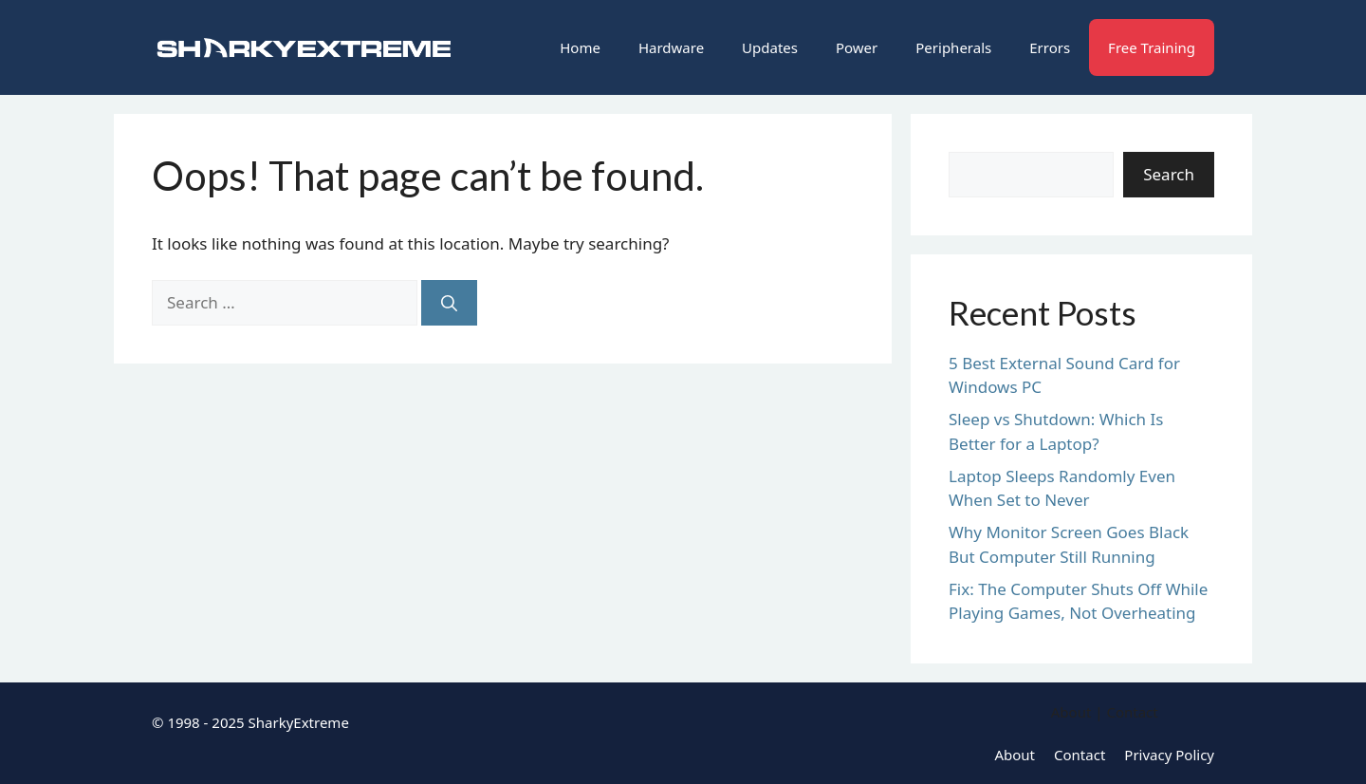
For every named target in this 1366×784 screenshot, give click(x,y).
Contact (1079, 754)
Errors (1049, 47)
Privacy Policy (1169, 754)
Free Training (1151, 47)
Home (580, 47)
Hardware (671, 47)
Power (856, 47)
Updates (770, 47)
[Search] (449, 303)
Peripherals (953, 47)
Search (1168, 174)
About (1014, 754)
